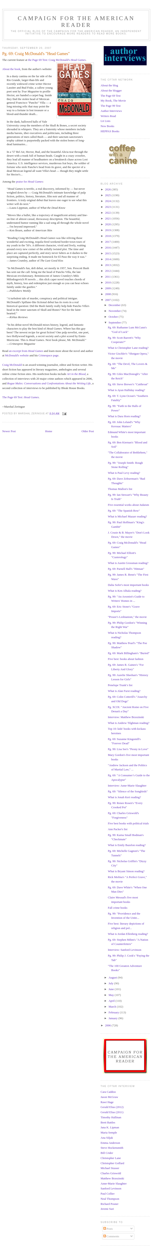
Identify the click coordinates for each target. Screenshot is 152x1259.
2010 (108, 282)
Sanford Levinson (111, 1188)
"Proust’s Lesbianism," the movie (127, 617)
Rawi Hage (107, 1102)
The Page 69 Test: (20, 397)
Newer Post (9, 431)
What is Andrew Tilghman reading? (128, 723)
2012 (108, 270)
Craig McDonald (12, 364)
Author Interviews (111, 111)
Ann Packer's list (117, 829)
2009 (108, 288)
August (113, 977)
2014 (108, 259)
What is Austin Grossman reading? (128, 563)
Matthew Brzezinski (112, 1178)
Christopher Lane (111, 1158)
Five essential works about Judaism (128, 504)
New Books (107, 126)
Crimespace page (48, 355)
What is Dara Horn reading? (124, 416)
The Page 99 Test (110, 105)
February (114, 1012)
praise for (29, 181)
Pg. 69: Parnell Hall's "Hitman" (126, 568)
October (114, 316)
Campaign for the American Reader (76, 21)
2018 (108, 236)
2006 (108, 1025)
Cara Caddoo (108, 1091)
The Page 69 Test (110, 95)
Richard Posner (109, 1204)
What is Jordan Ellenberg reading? (128, 934)
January (113, 1018)
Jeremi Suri (107, 1208)
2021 (108, 218)
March (113, 1006)
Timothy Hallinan (111, 1117)
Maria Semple (109, 1132)
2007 (108, 300)
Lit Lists (105, 121)
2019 (108, 230)
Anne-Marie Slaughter (114, 1183)
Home (48, 431)
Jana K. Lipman (110, 1127)
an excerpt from (26, 351)
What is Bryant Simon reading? (126, 871)
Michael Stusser (110, 1168)
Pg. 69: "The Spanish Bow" (124, 510)
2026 (108, 189)
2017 (108, 241)
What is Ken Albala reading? (124, 590)
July (111, 983)
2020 (108, 224)
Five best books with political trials (128, 823)
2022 (108, 212)
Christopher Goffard (112, 1163)
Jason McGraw (109, 1097)
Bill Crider (107, 1153)
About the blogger (111, 90)
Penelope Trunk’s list (120, 685)
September (115, 322)
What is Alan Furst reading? (124, 691)
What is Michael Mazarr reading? (127, 516)
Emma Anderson (110, 1142)
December (115, 305)
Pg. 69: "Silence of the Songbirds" (128, 791)
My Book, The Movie (113, 100)
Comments (111, 1236)
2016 (108, 247)
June (112, 989)
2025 (108, 195)
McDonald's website (17, 355)
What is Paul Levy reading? (124, 472)
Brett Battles (108, 1122)
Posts (108, 1228)
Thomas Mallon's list (120, 489)
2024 (108, 201)
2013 (108, 265)
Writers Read (108, 116)
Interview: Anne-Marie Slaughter (127, 785)
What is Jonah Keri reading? (124, 797)
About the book (11, 69)
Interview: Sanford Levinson (124, 949)
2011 (108, 276)
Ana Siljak (107, 1137)
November (115, 311)
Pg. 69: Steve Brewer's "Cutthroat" (128, 384)
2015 (108, 253)
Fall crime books (117, 907)
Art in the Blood (76, 374)
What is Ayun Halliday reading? (126, 390)
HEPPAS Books (110, 131)
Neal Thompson (110, 1198)
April (112, 1000)
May (112, 995)
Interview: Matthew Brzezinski (126, 717)
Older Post (88, 431)
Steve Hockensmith (112, 1147)
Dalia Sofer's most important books (128, 585)
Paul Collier (107, 1193)
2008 (108, 294)
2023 (108, 206)
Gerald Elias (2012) (112, 1107)
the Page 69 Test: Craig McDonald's (57, 60)
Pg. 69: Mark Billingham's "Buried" (129, 653)
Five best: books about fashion (125, 659)
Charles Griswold (111, 1173)
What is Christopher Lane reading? (128, 347)
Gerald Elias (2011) (112, 1112)
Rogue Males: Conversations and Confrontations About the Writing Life (49, 383)
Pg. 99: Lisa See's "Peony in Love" (128, 749)
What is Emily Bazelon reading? (127, 845)
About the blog (109, 85)
